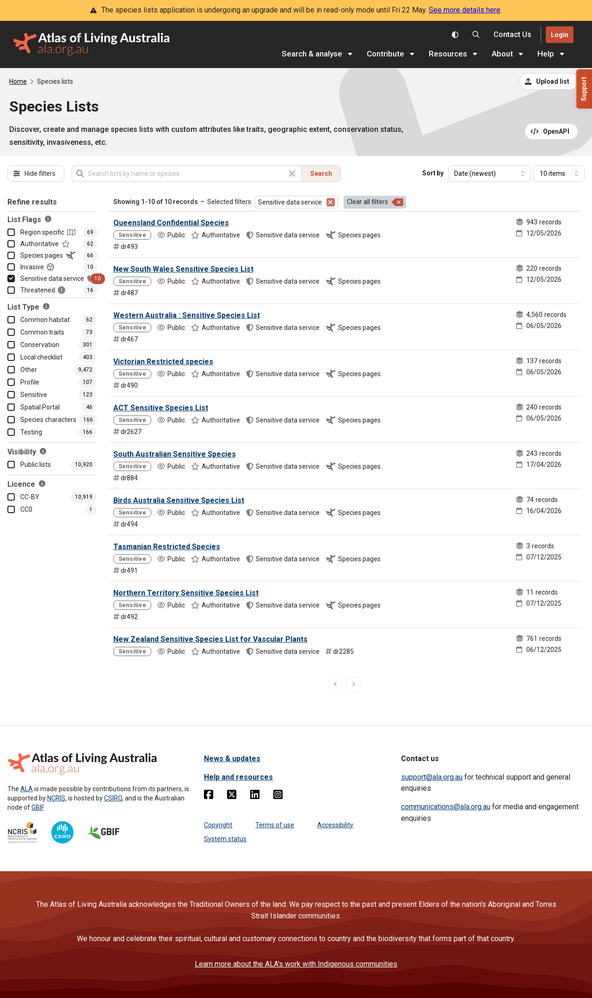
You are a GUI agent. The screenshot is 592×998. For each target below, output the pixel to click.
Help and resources (238, 777)
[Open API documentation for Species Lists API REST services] (551, 131)
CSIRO (113, 798)
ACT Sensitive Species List (160, 407)
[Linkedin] (254, 796)
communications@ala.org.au (445, 806)
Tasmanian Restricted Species (166, 546)
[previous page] (335, 684)
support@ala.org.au (431, 777)
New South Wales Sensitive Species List (183, 269)
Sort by (433, 173)
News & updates (232, 758)
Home (18, 81)
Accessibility (335, 825)
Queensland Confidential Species (171, 222)
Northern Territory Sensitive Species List (186, 593)
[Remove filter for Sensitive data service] (331, 202)
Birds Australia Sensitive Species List (178, 500)
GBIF (37, 807)
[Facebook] (208, 796)
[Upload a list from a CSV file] (548, 81)
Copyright (218, 825)
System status (225, 839)
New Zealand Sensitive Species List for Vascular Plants (210, 639)
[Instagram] (278, 796)
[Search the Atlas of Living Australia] (476, 34)
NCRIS (56, 798)
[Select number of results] (559, 173)
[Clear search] (292, 173)
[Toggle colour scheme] (455, 34)
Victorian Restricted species (163, 361)
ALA (26, 789)
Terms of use (274, 825)
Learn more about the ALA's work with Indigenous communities (296, 964)
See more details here (464, 10)
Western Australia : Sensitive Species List (186, 315)
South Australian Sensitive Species (174, 454)
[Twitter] (231, 796)
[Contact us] (512, 35)
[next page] (353, 684)
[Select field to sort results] (489, 173)
